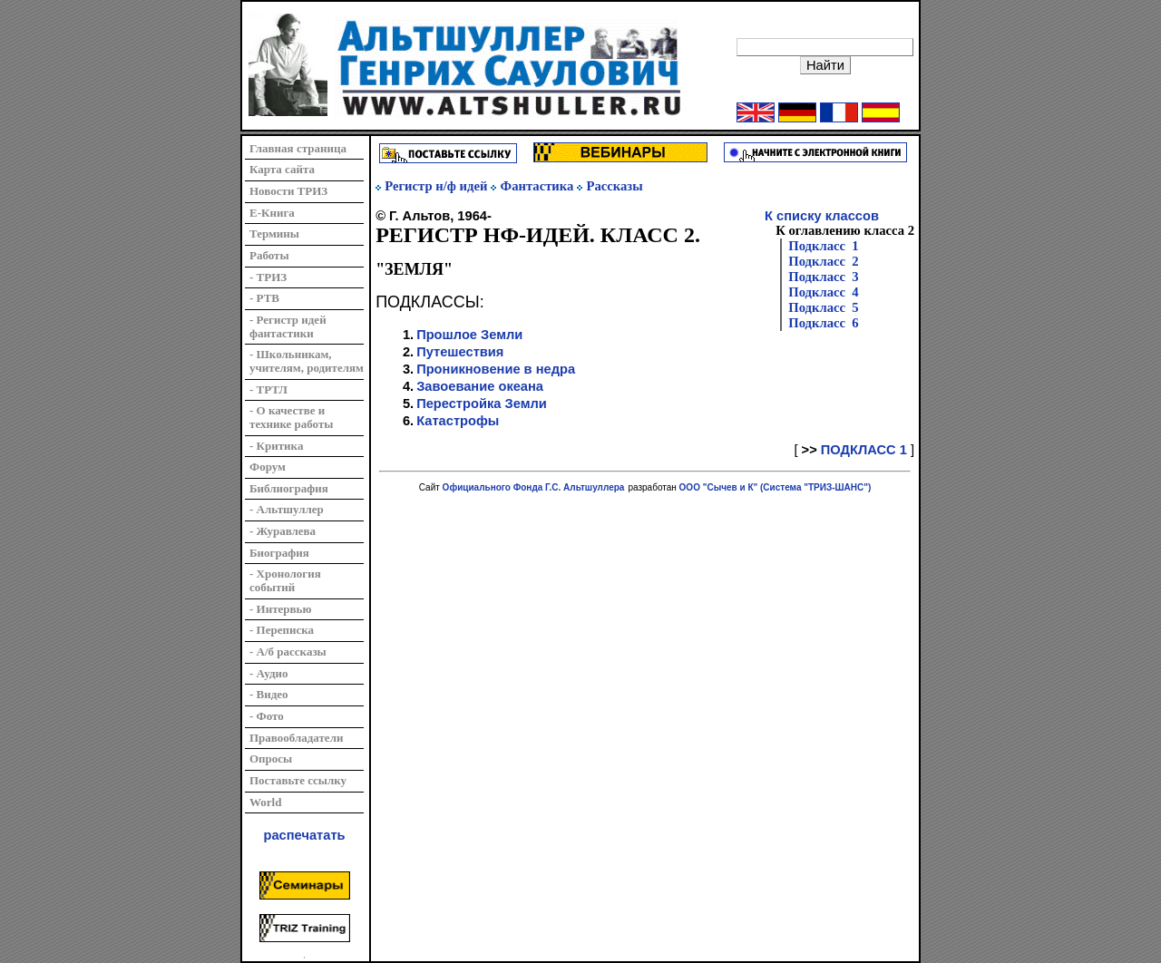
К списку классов (822, 216)
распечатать (305, 835)
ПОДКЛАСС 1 (864, 450)
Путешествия (459, 352)
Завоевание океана (479, 386)
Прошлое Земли (469, 334)
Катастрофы (457, 420)
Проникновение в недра (495, 369)
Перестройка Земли (481, 403)
